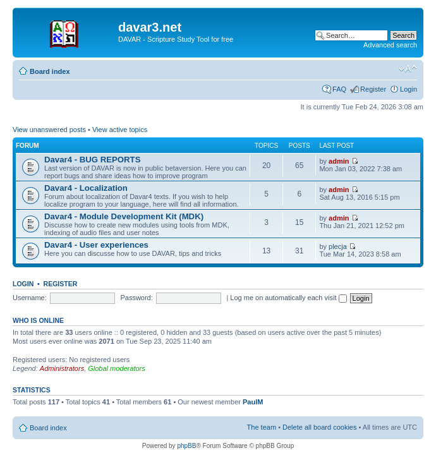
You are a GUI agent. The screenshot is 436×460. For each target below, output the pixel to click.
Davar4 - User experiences (96, 245)
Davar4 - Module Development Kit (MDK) (123, 216)
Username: (30, 297)
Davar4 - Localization (86, 188)
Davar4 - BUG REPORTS (92, 159)
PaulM (253, 402)
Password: (136, 297)
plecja (338, 246)
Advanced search (390, 45)
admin (339, 161)
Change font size (408, 69)
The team (261, 427)
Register (373, 89)
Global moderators (116, 368)
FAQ (339, 89)
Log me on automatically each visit (288, 297)
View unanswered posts (49, 129)
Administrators (62, 368)
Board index (50, 71)
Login (408, 89)
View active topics (119, 129)
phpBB (186, 445)
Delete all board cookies (319, 427)
